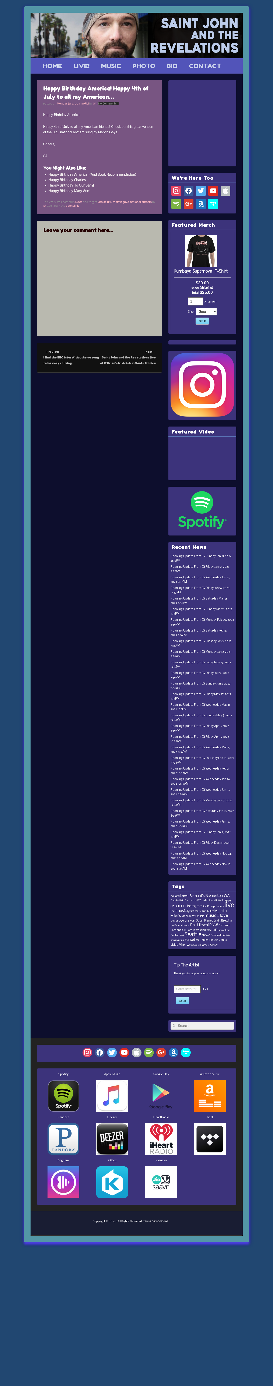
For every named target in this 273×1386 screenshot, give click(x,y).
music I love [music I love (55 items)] (216, 915)
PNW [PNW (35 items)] (213, 925)
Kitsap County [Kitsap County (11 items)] (215, 906)
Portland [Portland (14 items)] (224, 925)
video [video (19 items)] (174, 945)
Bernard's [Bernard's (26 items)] (197, 896)
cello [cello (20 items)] (205, 900)
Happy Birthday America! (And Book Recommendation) (92, 175)
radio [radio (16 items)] (214, 930)
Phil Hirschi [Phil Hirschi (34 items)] (199, 925)
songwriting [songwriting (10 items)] (177, 940)
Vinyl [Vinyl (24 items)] (182, 945)
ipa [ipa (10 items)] (205, 906)
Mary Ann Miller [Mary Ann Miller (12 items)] (204, 911)
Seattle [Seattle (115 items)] (193, 935)
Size (191, 312)
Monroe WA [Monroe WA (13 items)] (189, 916)
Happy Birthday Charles (67, 180)
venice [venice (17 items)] (223, 940)
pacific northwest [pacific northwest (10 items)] (180, 925)
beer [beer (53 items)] (184, 896)
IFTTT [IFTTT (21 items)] (182, 906)
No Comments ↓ (108, 103)
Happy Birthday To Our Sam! (71, 186)
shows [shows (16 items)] (206, 935)
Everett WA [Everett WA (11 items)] (215, 900)
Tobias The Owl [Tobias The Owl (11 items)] (209, 940)
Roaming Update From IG (188, 556)
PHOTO (144, 66)
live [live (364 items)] (229, 905)
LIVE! (81, 66)
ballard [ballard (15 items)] (175, 896)
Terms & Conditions (155, 1221)
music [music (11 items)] (200, 916)
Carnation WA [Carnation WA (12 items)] (193, 900)
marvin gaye (121, 202)
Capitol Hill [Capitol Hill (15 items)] (177, 900)
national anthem (141, 202)
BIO (172, 66)
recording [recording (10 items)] (224, 930)
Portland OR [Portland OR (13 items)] (178, 930)
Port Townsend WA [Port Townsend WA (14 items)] (199, 930)
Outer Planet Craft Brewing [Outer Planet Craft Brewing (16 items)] (214, 920)
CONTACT (205, 66)
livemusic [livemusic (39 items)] (179, 911)
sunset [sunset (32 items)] (190, 940)
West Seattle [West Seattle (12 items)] (194, 945)
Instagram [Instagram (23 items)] (195, 906)
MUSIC (111, 66)
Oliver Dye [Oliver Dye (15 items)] (177, 920)
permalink (72, 206)
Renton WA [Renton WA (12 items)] (177, 935)
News (78, 202)
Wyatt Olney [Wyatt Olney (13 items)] (210, 945)
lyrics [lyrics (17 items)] (190, 911)
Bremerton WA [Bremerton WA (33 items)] (217, 896)
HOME (52, 66)
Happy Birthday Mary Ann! (69, 191)
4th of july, (105, 202)
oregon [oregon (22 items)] (190, 920)
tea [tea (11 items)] (198, 940)
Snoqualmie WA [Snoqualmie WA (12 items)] (220, 935)
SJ (94, 103)
